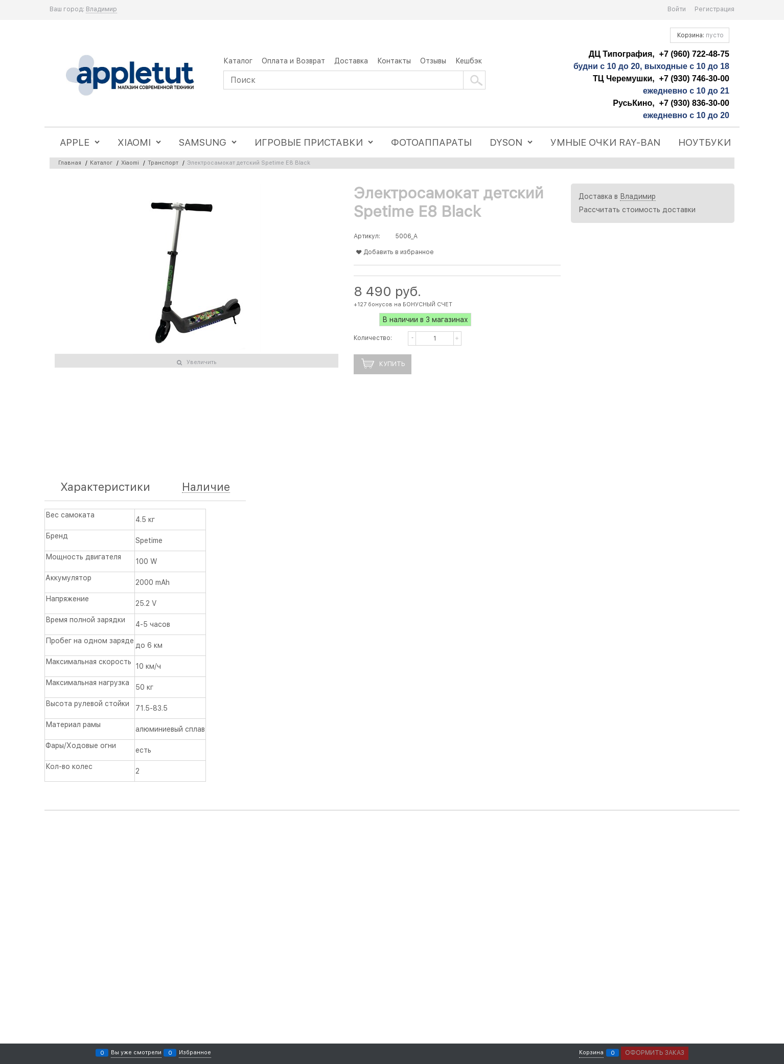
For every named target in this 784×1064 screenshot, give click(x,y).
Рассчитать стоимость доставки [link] (637, 210)
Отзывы (433, 61)
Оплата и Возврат (293, 61)
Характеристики (105, 487)
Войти (676, 9)
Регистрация (714, 9)
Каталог (237, 61)
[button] (459, 332)
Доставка (351, 61)
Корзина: (700, 35)
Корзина (591, 1053)
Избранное (195, 1053)
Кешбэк (468, 61)
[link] (101, 9)
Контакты (394, 61)
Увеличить (202, 362)
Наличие (206, 487)
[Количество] (435, 338)
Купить (392, 364)
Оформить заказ (654, 1052)
